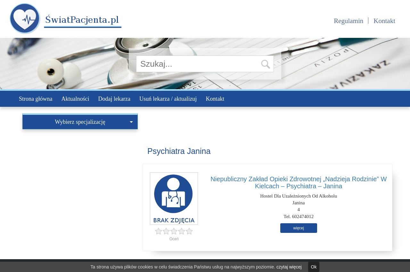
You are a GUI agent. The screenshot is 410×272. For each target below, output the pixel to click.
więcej (298, 228)
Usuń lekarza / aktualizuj (168, 99)
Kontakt (384, 21)
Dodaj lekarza (114, 99)
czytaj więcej (289, 266)
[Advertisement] (80, 177)
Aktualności (75, 99)
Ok (314, 266)
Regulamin (348, 21)
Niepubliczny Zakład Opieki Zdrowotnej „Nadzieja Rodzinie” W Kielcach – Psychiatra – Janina (298, 182)
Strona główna (35, 99)
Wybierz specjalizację (94, 122)
